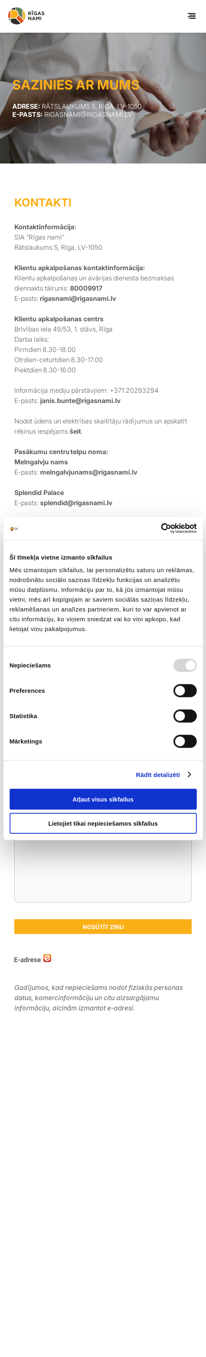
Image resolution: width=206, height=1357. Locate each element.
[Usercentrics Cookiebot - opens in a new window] (161, 528)
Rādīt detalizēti (158, 774)
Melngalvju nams (41, 462)
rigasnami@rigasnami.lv (78, 298)
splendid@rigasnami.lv (76, 503)
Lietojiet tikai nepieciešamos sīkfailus (103, 823)
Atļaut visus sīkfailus (103, 799)
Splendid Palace (40, 492)
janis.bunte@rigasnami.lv (81, 400)
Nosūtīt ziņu (103, 926)
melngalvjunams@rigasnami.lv (88, 472)
